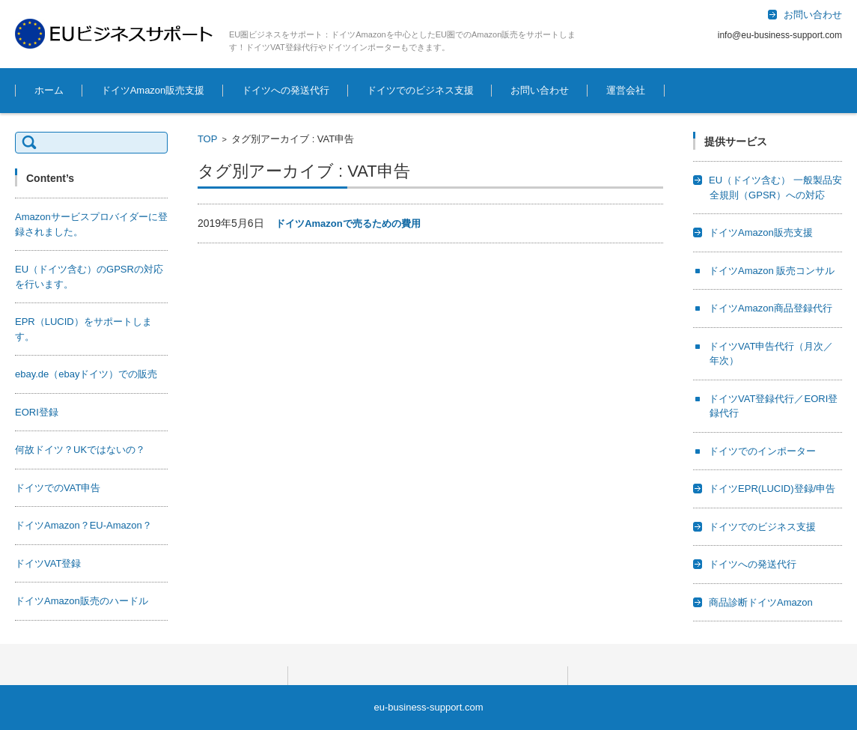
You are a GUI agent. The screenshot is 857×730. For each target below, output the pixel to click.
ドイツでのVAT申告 (57, 487)
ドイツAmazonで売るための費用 (348, 223)
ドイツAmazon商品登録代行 (770, 308)
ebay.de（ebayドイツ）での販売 (86, 374)
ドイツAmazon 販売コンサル (772, 270)
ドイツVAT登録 (48, 563)
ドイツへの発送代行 (285, 90)
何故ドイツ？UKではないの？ (80, 449)
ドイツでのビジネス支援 (420, 90)
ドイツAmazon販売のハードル (81, 600)
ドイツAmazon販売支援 (153, 90)
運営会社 (625, 90)
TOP (208, 139)
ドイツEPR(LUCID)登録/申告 (772, 488)
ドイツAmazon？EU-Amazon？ (83, 525)
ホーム (49, 90)
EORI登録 (36, 412)
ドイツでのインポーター (762, 451)
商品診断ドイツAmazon (761, 602)
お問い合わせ (539, 90)
